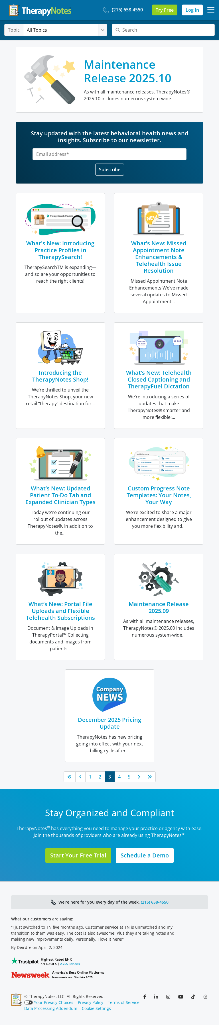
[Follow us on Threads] (205, 996)
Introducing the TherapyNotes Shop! (60, 376)
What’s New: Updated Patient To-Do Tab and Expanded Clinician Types (60, 495)
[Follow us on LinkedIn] (157, 996)
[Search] (163, 30)
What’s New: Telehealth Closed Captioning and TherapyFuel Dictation (159, 379)
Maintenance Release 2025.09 (159, 607)
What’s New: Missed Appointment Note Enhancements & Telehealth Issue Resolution (158, 256)
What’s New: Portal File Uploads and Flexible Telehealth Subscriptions (60, 610)
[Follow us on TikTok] (194, 996)
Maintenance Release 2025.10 (127, 71)
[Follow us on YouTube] (181, 996)
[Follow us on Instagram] (169, 996)
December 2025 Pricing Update (109, 723)
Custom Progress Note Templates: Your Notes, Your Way (159, 495)
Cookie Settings (96, 1008)
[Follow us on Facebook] (145, 996)
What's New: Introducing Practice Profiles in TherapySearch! (60, 250)
